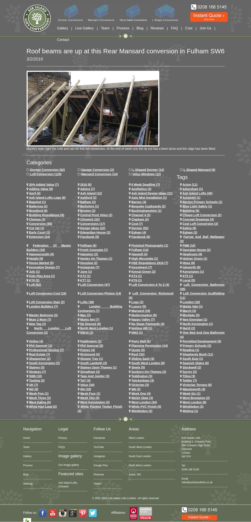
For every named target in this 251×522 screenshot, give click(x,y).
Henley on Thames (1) (96, 258)
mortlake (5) (191, 315)
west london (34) (144, 402)
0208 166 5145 (190, 469)
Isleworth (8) (191, 267)
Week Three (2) (40, 398)
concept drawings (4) (198, 219)
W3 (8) (33, 389)
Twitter (97, 483)
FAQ (174, 28)
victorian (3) (140, 385)
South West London (140, 447)
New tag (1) (37, 324)
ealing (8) (189, 228)
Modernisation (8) (144, 315)
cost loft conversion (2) (200, 224)
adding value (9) (41, 189)
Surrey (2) (189, 372)
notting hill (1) (141, 328)
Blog (139, 28)
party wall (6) (140, 341)
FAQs (61, 447)
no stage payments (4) (147, 324)
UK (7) (33, 385)
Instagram (99, 456)
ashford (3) (88, 197)
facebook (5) (89, 237)
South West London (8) (148, 363)
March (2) (189, 311)
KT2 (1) (85, 276)
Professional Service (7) (46, 350)
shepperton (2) (40, 358)
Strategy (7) (37, 372)
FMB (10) (188, 245)
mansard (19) (140, 311)
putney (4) (87, 350)
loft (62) (35, 284)
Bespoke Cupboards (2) (148, 206)
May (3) (85, 315)
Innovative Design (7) (44, 267)
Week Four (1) (90, 393)
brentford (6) (38, 210)
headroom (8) (192, 254)
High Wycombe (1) (144, 258)
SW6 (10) (35, 376)
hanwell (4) (139, 254)
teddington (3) (141, 376)
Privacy (62, 437)
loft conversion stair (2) (46, 302)
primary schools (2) (196, 345)
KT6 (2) (34, 280)
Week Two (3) (89, 398)
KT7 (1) (85, 280)
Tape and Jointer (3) (94, 376)
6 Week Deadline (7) (145, 184)
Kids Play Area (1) (42, 276)
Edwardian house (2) (95, 232)
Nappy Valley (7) (143, 319)
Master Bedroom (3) (43, 315)
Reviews (157, 28)
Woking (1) (190, 411)
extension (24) (39, 237)
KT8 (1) (136, 280)
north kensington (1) (197, 324)
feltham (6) (88, 245)
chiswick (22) (89, 219)
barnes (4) (138, 202)
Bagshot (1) (37, 202)
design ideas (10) (92, 228)
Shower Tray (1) (91, 358)
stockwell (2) (191, 367)
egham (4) (138, 232)
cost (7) (137, 224)
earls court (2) (39, 232)
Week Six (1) (191, 393)
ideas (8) (188, 263)
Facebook (99, 437)
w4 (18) (85, 389)
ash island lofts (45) (197, 193)
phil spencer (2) (91, 345)
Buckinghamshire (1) (146, 210)
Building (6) (190, 210)
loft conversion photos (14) (100, 293)
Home (26, 437)
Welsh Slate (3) (142, 398)
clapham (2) (140, 219)
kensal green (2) (143, 271)
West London (136, 437)
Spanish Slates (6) (195, 363)
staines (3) (36, 367)
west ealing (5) (40, 402)
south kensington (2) (44, 363)
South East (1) (192, 358)
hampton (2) (89, 254)
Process (123, 28)
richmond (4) (89, 354)
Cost (188, 28)
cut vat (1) (36, 228)
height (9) (36, 258)
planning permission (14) (149, 345)
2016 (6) (85, 184)
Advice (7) (87, 189)
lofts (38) (87, 302)
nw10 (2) (188, 328)
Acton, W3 (135, 474)
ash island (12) (91, 193)
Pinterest (99, 474)
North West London (140, 465)
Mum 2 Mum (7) (40, 319)
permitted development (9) (201, 341)
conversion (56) (40, 224)
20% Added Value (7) (44, 184)
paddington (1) (90, 341)
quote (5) (138, 350)
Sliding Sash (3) (142, 358)
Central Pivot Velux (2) (96, 215)
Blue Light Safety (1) (197, 206)
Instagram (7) (89, 267)
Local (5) (188, 280)
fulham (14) (139, 250)
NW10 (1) (86, 332)
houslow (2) (88, 263)
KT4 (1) (136, 276)
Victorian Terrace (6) (197, 385)
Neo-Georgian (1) (194, 319)
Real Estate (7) (39, 354)
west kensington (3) (94, 402)
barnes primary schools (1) (202, 202)
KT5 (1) (187, 276)
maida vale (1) (192, 306)
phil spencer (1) (40, 345)
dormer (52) (139, 228)
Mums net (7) (89, 319)
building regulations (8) (46, 215)
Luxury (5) (138, 306)
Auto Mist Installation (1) (149, 197)
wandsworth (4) (193, 389)
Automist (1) (191, 197)
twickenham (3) (142, 380)
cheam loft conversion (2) (201, 215)
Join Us (205, 28)
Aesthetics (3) (141, 189)
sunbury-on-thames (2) (148, 372)
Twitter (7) (189, 380)
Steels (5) (138, 367)
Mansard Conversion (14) (99, 174)
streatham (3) (89, 372)
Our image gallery (68, 464)
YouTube (99, 447)
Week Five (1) (38, 393)
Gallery (62, 28)
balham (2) (88, 202)
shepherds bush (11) (197, 354)
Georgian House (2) (196, 250)
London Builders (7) (43, 306)
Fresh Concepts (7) (94, 250)
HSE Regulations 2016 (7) (149, 263)
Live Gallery (84, 28)
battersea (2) (38, 206)
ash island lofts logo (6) (47, 197)
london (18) (191, 302)
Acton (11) (189, 184)
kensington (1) (193, 271)
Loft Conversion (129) (45, 174)
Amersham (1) (192, 189)
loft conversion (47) (95, 284)
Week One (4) (140, 393)
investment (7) (141, 267)
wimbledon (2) (141, 411)
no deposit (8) (90, 324)
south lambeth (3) (93, 363)
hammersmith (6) (41, 254)
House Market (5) (41, 263)
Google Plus (101, 465)
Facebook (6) (140, 237)
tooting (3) (36, 380)
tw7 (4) (85, 380)
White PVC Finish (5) (146, 406)
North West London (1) (96, 328)
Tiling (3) (188, 376)
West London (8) (194, 402)
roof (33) (138, 354)
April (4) (34, 193)
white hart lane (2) (43, 406)
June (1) (86, 271)
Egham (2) (189, 232)
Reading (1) (190, 350)
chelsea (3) (37, 219)
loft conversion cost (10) (47, 293)
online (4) (36, 341)
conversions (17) (92, 224)
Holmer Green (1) (194, 258)
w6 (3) (135, 389)
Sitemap (28, 483)
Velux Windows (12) (146, 174)
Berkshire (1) (89, 206)
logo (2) (137, 302)
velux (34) (87, 385)
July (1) (34, 271)
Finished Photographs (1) (149, 245)
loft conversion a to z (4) (150, 284)
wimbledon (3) (192, 406)
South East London (140, 456)
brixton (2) (87, 210)
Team (105, 28)
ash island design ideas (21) (152, 193)
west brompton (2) (196, 398)
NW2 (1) (137, 332)
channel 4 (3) (140, 215)
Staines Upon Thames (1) (98, 367)
